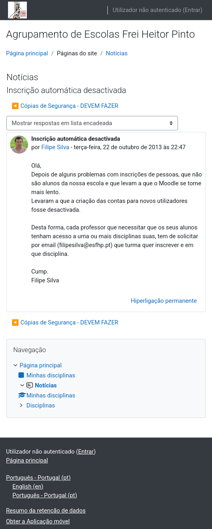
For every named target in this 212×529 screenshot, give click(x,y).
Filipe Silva (55, 147)
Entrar (192, 10)
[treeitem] (106, 385)
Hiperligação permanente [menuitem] (164, 300)
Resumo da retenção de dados (46, 510)
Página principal (27, 53)
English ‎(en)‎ (27, 486)
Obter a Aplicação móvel (38, 521)
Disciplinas (40, 405)
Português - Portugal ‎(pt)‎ (38, 477)
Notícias (116, 53)
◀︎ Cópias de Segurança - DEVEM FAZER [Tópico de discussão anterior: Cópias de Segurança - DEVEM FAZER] (65, 105)
